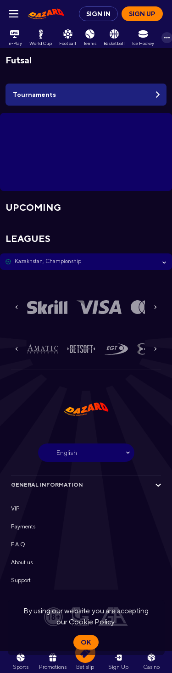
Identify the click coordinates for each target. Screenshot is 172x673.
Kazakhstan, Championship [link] (48, 261)
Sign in (98, 13)
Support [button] (21, 580)
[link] (46, 14)
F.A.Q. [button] (19, 544)
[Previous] (16, 307)
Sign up (142, 13)
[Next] (155, 307)
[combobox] (86, 452)
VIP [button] (15, 508)
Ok (86, 642)
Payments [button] (23, 526)
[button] (86, 261)
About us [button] (22, 562)
